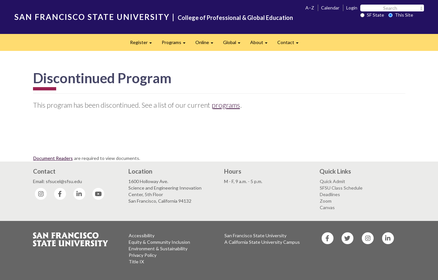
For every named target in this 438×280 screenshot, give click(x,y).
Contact (290, 44)
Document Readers (53, 158)
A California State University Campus (262, 242)
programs (226, 105)
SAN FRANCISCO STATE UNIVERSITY (92, 17)
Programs (176, 44)
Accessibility (141, 235)
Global (234, 44)
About (261, 44)
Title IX (136, 261)
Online (206, 44)
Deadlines (330, 194)
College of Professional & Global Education (235, 17)
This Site (400, 15)
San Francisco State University (255, 235)
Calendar (330, 7)
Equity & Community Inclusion (159, 242)
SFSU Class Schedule (341, 188)
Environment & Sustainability (158, 248)
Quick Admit (332, 181)
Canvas (327, 207)
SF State (372, 15)
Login (351, 7)
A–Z (309, 7)
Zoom (326, 201)
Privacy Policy (142, 255)
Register (143, 44)
